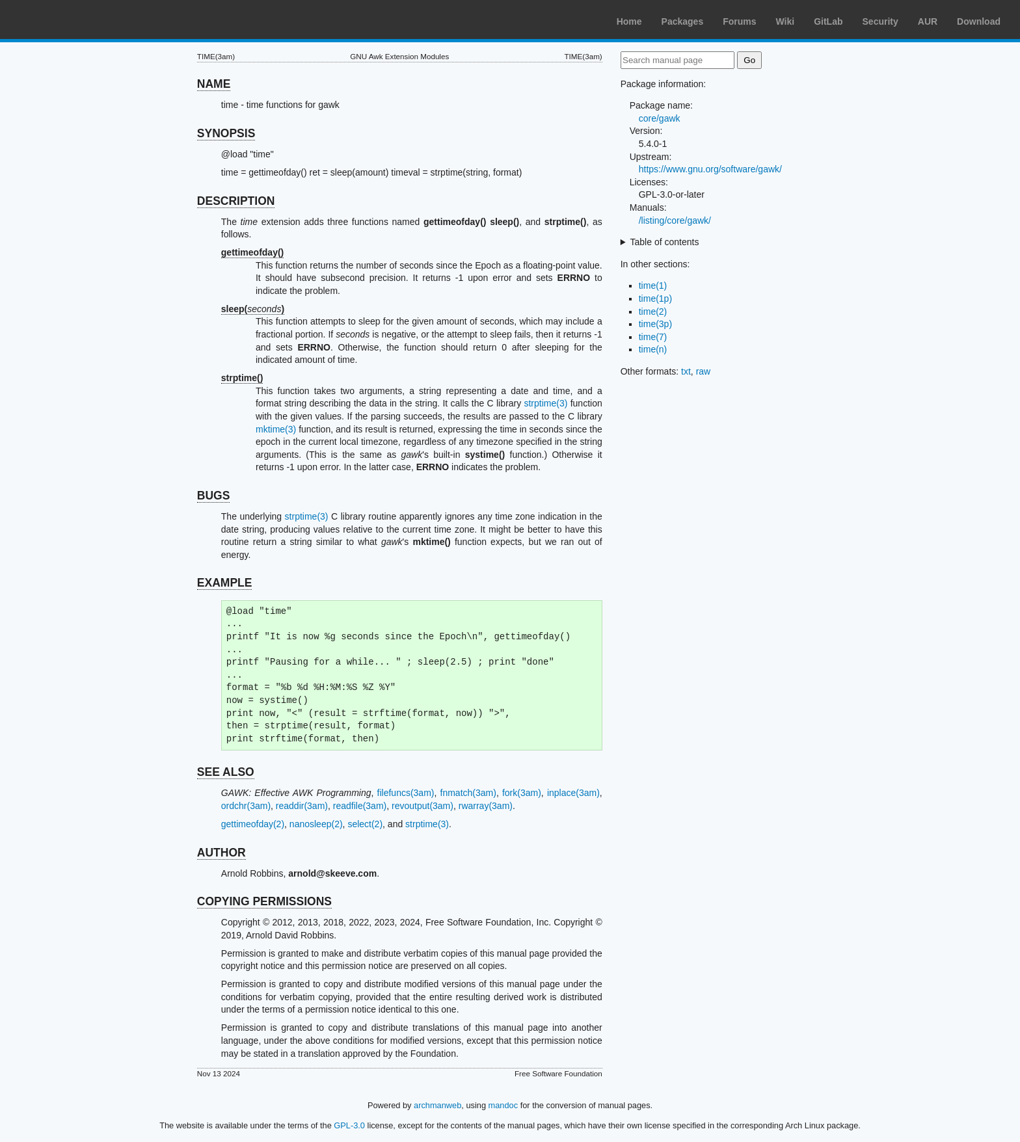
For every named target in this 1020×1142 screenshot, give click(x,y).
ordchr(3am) (246, 806)
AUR (927, 21)
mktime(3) (276, 429)
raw (703, 371)
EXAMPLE (224, 582)
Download (978, 21)
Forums (739, 21)
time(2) (653, 311)
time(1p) (655, 298)
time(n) (653, 349)
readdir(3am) (302, 806)
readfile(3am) (359, 806)
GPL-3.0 (349, 1125)
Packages (683, 21)
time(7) (653, 337)
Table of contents (664, 242)
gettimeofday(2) (252, 824)
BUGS (213, 495)
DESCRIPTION (236, 200)
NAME (214, 83)
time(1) (653, 285)
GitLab (828, 21)
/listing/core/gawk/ (675, 220)
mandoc (503, 1105)
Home (629, 21)
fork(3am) (521, 793)
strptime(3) (545, 403)
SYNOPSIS (226, 133)
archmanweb (437, 1105)
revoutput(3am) (422, 806)
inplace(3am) (573, 793)
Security (880, 21)
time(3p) (655, 324)
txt (686, 371)
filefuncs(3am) (406, 793)
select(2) (364, 824)
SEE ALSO (225, 771)
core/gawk (659, 118)
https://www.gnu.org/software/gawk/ (710, 169)
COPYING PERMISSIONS (264, 901)
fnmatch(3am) (468, 793)
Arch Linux (71, 20)
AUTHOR (221, 852)
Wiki (785, 21)
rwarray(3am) (486, 806)
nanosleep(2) (316, 824)
